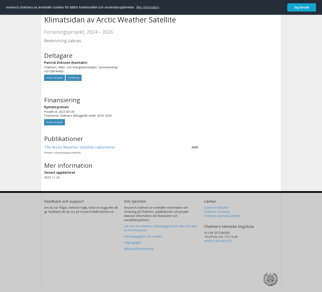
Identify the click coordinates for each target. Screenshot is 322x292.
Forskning (73, 77)
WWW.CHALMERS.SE (218, 241)
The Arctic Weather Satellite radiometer (79, 147)
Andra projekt (54, 77)
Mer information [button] (147, 7)
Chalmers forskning (217, 212)
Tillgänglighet (132, 242)
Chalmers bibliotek (216, 207)
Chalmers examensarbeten (222, 216)
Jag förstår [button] (301, 7)
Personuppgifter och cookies (143, 236)
